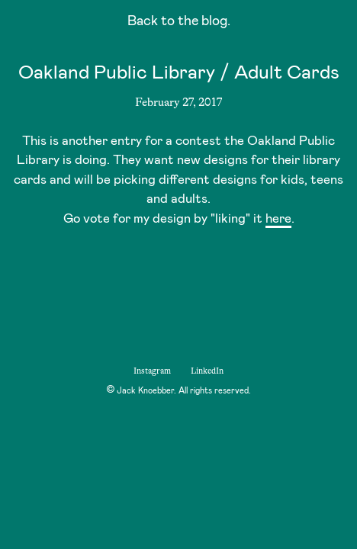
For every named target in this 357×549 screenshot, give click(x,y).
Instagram (152, 371)
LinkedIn (207, 371)
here (278, 219)
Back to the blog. (178, 22)
